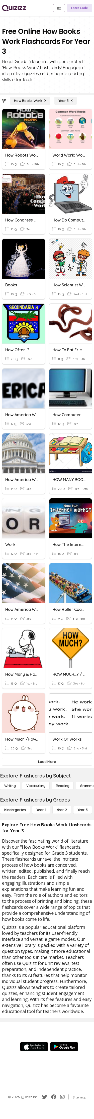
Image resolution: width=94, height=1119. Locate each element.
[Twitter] (44, 1097)
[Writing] (10, 786)
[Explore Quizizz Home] (14, 8)
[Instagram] (62, 1097)
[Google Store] (64, 1046)
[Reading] (63, 786)
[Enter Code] (79, 8)
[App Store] (34, 1046)
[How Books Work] (30, 101)
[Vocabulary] (36, 786)
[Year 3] (65, 101)
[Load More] (47, 762)
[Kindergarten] (15, 810)
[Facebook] (53, 1097)
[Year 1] (41, 810)
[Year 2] (61, 810)
